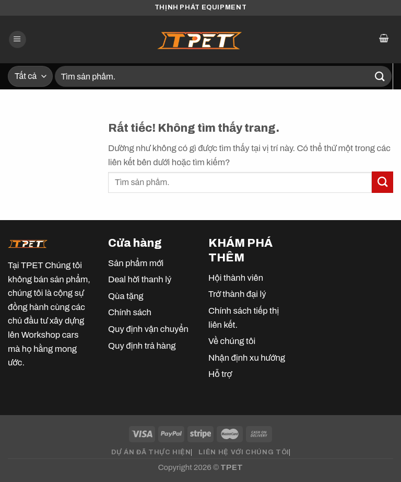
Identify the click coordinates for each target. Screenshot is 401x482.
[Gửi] (380, 76)
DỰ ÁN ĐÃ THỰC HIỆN (151, 452)
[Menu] (17, 40)
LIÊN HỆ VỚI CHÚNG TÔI (243, 452)
